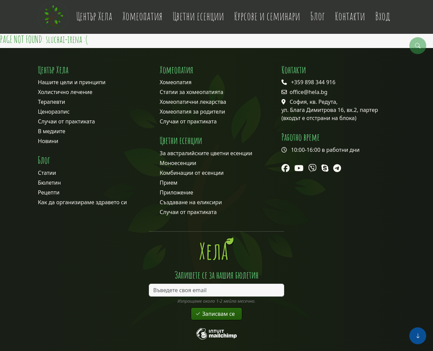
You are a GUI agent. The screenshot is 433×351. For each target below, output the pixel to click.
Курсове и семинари (267, 16)
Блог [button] (317, 16)
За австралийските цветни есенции (206, 153)
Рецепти (49, 192)
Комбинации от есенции (192, 173)
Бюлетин (49, 182)
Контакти (350, 16)
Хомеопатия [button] (142, 16)
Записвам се (216, 314)
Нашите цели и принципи (72, 82)
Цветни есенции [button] (198, 16)
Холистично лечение (65, 92)
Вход (382, 16)
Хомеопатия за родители (192, 111)
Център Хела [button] (94, 16)
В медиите (51, 131)
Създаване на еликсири (191, 202)
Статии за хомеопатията (191, 92)
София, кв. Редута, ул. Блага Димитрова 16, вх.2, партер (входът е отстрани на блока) (329, 110)
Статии (47, 173)
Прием (169, 182)
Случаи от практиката (66, 121)
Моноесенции (178, 163)
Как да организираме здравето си (82, 202)
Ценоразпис (54, 111)
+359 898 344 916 (313, 82)
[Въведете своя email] (216, 290)
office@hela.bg (308, 92)
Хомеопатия (175, 82)
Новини (48, 141)
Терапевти (51, 102)
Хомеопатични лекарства (193, 102)
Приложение (176, 192)
